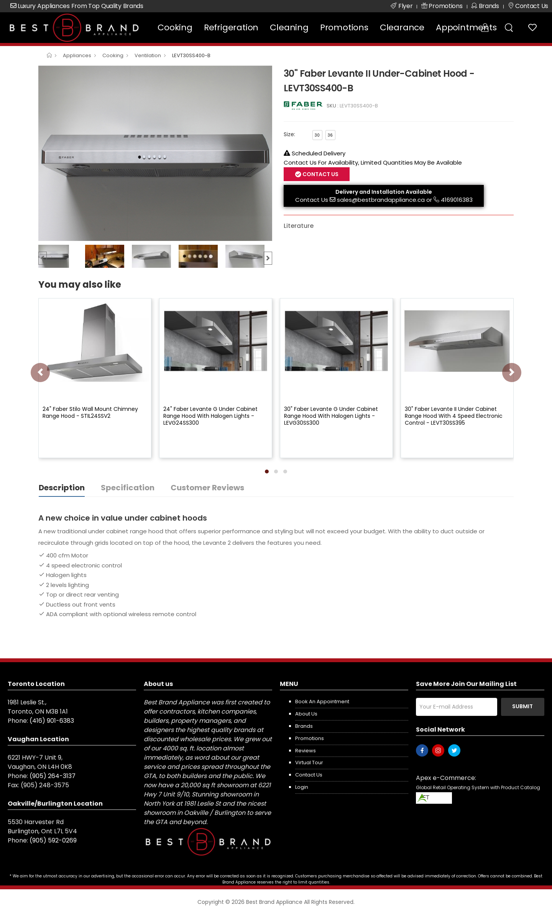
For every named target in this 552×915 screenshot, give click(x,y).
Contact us (308, 774)
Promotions (344, 27)
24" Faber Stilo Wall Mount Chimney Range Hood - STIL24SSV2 (90, 412)
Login (301, 787)
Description (62, 487)
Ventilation (148, 55)
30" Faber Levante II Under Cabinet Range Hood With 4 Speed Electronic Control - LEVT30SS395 (454, 416)
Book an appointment (322, 701)
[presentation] (40, 372)
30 (317, 135)
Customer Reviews (207, 487)
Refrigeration (231, 27)
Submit (522, 706)
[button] (266, 471)
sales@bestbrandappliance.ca (381, 200)
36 (330, 135)
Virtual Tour (309, 762)
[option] (155, 153)
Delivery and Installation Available (383, 192)
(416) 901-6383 (52, 720)
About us (306, 713)
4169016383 (457, 200)
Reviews (305, 750)
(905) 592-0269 (53, 840)
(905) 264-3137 (53, 776)
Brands (304, 726)
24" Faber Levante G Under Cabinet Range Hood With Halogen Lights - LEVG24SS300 (210, 416)
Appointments (466, 27)
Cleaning (289, 27)
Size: (289, 134)
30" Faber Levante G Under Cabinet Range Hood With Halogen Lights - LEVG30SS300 (331, 416)
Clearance (402, 27)
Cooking (175, 27)
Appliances (77, 55)
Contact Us (319, 174)
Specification (127, 487)
